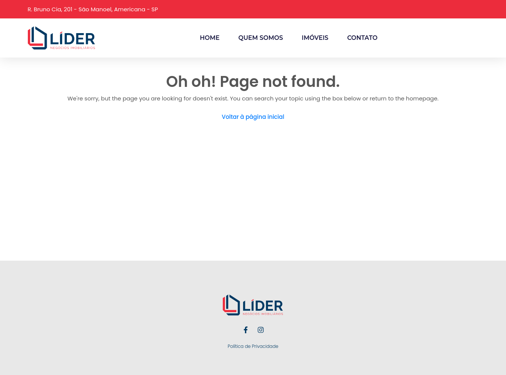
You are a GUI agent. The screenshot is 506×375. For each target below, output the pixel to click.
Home (209, 37)
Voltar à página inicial (253, 117)
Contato (362, 37)
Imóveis (315, 37)
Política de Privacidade (253, 346)
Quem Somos (260, 37)
